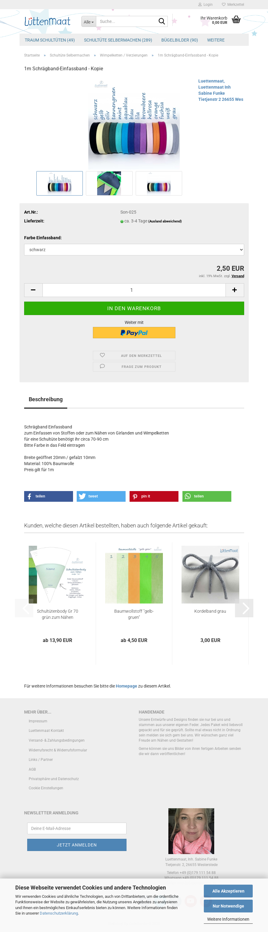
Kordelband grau (210, 611)
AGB (32, 769)
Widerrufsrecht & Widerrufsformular (58, 750)
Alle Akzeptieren (228, 891)
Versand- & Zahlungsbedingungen (57, 740)
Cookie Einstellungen (46, 788)
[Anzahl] (134, 290)
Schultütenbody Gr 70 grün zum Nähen (57, 614)
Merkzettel (233, 4)
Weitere (216, 40)
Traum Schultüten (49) (50, 40)
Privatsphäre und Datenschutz (54, 779)
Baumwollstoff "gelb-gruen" (134, 614)
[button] (33, 290)
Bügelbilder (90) (179, 40)
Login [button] (205, 4)
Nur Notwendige (228, 906)
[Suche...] (88, 21)
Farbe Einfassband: (43, 237)
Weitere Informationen (228, 919)
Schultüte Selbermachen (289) (118, 40)
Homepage (126, 686)
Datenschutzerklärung (59, 913)
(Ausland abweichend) (165, 221)
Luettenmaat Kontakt (46, 730)
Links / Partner (41, 760)
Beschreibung (46, 399)
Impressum (38, 721)
